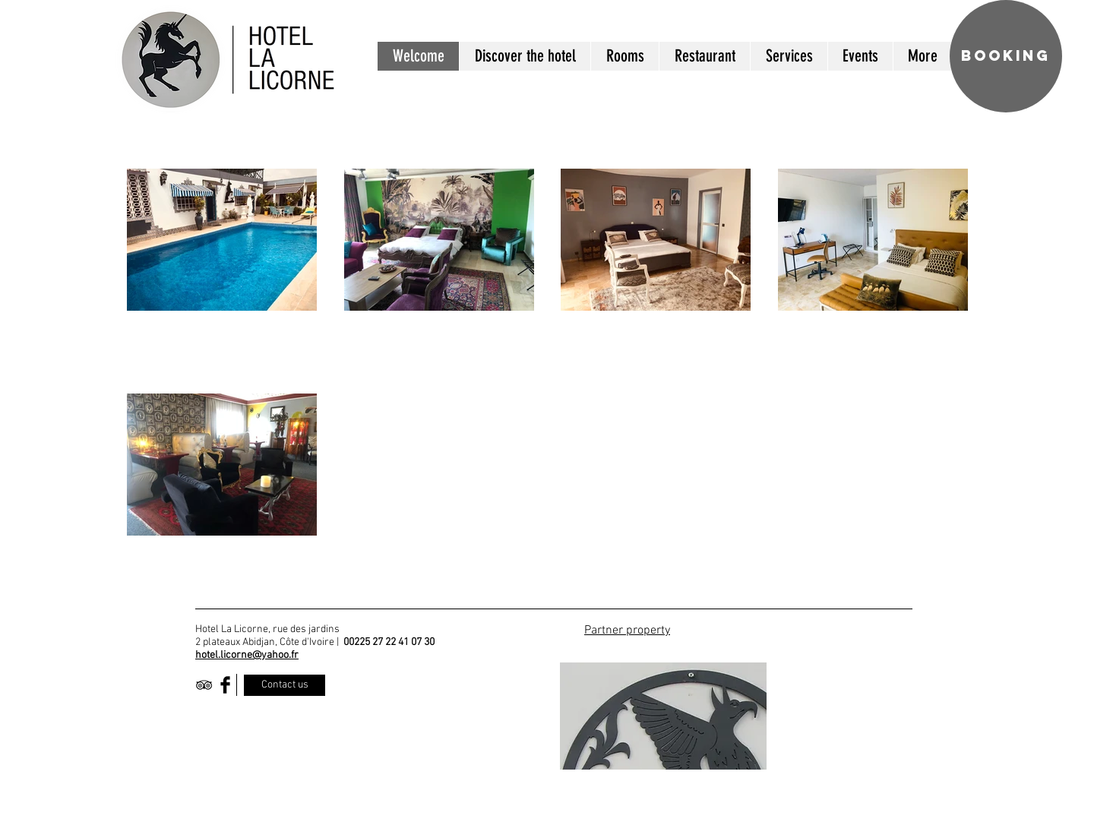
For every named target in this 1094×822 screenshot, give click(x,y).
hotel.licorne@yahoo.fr (247, 655)
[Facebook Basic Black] (225, 685)
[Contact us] (284, 685)
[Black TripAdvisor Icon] (204, 685)
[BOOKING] (1006, 56)
